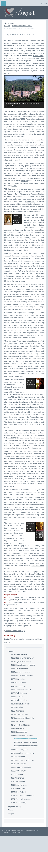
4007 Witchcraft (17, 793)
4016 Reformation (18, 804)
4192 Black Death (18, 772)
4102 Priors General (19, 670)
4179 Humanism (17, 744)
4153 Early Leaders (19, 708)
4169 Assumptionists (19, 730)
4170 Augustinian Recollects (22, 733)
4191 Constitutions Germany (22, 768)
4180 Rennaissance (19, 747)
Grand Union (37, 63)
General (7, 26)
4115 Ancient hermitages (21, 687)
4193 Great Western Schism (22, 775)
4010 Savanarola (18, 797)
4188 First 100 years (19, 765)
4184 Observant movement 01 (26, 754)
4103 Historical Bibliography (22, 673)
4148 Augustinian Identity (21, 705)
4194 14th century (18, 779)
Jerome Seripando (26, 604)
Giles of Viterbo (37, 581)
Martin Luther (38, 56)
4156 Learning (17, 712)
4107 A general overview (21, 677)
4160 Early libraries (18, 716)
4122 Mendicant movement (22, 691)
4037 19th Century (18, 818)
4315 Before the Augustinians (23, 680)
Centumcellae (30, 202)
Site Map (6, 847)
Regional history (14, 822)
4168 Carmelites (17, 726)
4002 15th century (18, 786)
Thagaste (24, 181)
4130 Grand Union (18, 698)
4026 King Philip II (18, 807)
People (11, 829)
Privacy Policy (16, 847)
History (10, 23)
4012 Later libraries (18, 800)
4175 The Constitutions (20, 740)
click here (38, 654)
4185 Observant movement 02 (26, 757)
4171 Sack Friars (18, 737)
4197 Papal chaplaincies (21, 783)
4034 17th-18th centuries (21, 814)
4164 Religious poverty (20, 719)
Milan (15, 178)
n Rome (14, 186)
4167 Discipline (17, 723)
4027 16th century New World (23, 811)
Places (10, 825)
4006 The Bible (17, 790)
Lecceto (36, 460)
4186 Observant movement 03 (26, 761)
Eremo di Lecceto (11, 209)
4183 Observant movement (22, 26)
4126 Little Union (18, 694)
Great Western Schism (34, 286)
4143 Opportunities (18, 701)
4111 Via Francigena (19, 684)
